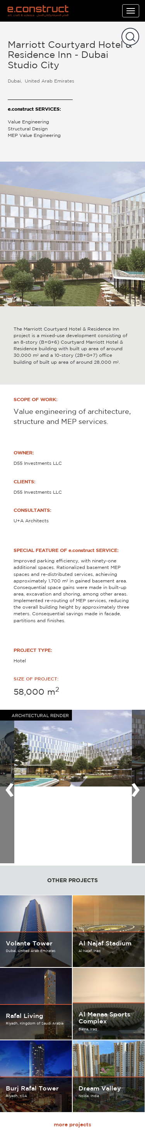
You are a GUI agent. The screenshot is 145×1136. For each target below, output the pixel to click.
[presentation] (9, 786)
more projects (72, 1124)
